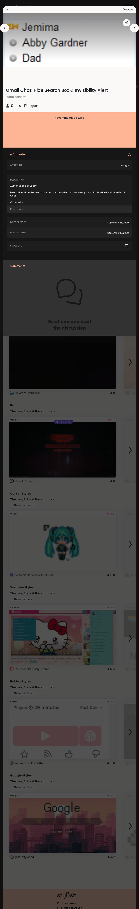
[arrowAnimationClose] (4, 28)
